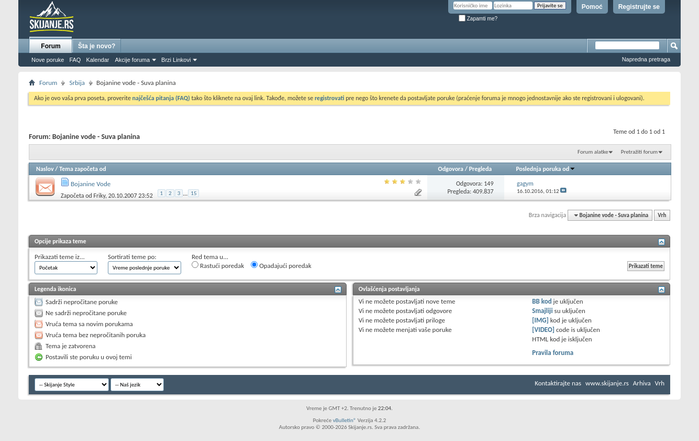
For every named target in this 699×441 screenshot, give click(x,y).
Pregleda (480, 169)
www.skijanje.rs (607, 383)
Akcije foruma (132, 60)
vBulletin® (345, 420)
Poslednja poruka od (545, 169)
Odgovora (451, 169)
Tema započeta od (82, 169)
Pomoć (592, 6)
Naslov (45, 169)
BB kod (541, 301)
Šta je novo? (96, 46)
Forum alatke (593, 151)
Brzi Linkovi (176, 60)
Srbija (77, 83)
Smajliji (542, 311)
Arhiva (642, 383)
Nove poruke (47, 60)
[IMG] (540, 320)
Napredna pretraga (646, 59)
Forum (50, 46)
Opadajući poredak (281, 265)
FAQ (75, 60)
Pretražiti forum (639, 151)
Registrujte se (639, 6)
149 (488, 183)
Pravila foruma (552, 353)
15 (193, 193)
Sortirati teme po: (132, 257)
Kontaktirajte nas (558, 383)
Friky (99, 195)
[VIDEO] (543, 330)
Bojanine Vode (90, 184)
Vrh (662, 215)
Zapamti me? (478, 18)
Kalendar (97, 60)
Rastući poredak (218, 265)
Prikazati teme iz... (60, 257)
